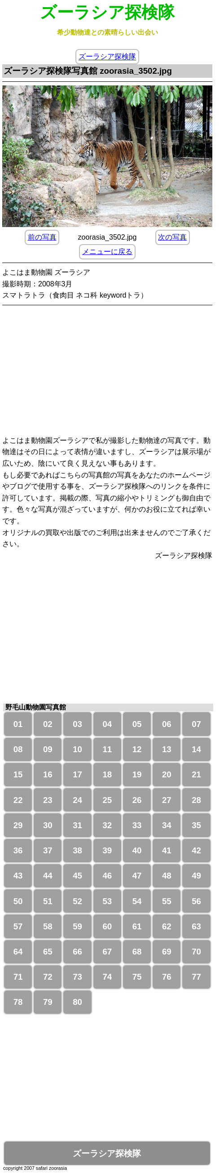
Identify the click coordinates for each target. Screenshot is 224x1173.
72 (48, 976)
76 (166, 976)
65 (48, 951)
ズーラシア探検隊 (107, 57)
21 (196, 774)
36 (18, 850)
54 (137, 901)
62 (166, 926)
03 (77, 724)
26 (137, 800)
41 (166, 850)
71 (18, 976)
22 (18, 800)
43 (18, 875)
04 (107, 724)
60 (107, 926)
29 (18, 825)
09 (48, 749)
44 (48, 875)
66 (77, 951)
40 (137, 850)
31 (77, 825)
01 (18, 724)
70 (196, 951)
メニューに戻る (107, 251)
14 (196, 749)
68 (137, 951)
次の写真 (172, 237)
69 (166, 951)
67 (107, 951)
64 (18, 951)
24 (77, 800)
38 (77, 850)
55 (166, 901)
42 (196, 850)
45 (77, 875)
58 (48, 926)
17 (77, 774)
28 (196, 800)
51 (48, 901)
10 (77, 749)
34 (166, 825)
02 (48, 724)
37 (48, 850)
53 (107, 901)
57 (18, 926)
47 (137, 875)
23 (48, 800)
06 (166, 724)
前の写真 (42, 237)
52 (77, 901)
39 (107, 850)
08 (18, 749)
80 (77, 1002)
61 (137, 926)
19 (137, 774)
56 (196, 901)
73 (77, 976)
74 (107, 976)
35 (196, 825)
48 (166, 875)
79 (48, 1002)
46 (107, 875)
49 (196, 875)
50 (18, 901)
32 (107, 825)
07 (196, 724)
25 (107, 800)
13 (166, 749)
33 (137, 825)
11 (107, 749)
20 (166, 774)
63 (196, 926)
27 (166, 800)
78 (18, 1002)
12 (137, 749)
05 (137, 724)
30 (48, 825)
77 (196, 976)
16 (48, 774)
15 (18, 774)
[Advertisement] (108, 372)
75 (137, 976)
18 (107, 774)
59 (77, 926)
